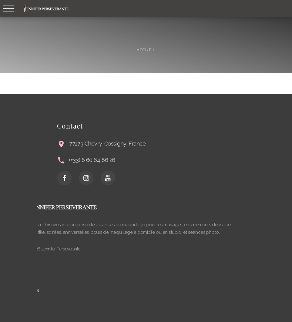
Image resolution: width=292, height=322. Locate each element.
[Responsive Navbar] (8, 8)
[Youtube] (137, 178)
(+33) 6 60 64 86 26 (121, 160)
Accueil (146, 49)
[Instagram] (115, 178)
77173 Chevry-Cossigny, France (137, 143)
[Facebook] (93, 178)
